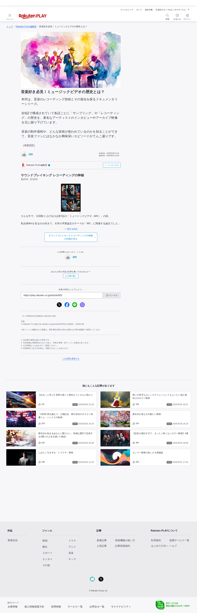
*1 (80, 213)
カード (139, 9)
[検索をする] (167, 16)
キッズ (72, 559)
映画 (44, 540)
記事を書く (71, 276)
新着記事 (102, 540)
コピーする (112, 295)
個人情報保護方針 (34, 606)
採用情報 (56, 606)
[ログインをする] (187, 16)
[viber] (82, 304)
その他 (46, 565)
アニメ (72, 546)
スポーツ (47, 553)
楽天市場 (149, 9)
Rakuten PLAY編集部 (26, 26)
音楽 (70, 553)
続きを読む (72, 229)
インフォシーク (126, 9)
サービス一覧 (75, 606)
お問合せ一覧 (96, 606)
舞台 (44, 546)
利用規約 (156, 540)
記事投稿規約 (122, 546)
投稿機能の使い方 (125, 540)
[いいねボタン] (24, 154)
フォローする (112, 165)
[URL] (62, 295)
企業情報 (13, 606)
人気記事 (102, 546)
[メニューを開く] (10, 16)
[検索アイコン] (167, 15)
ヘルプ (173, 546)
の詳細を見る (71, 237)
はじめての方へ (159, 546)
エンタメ (47, 559)
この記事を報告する (70, 358)
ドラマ (72, 540)
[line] (74, 304)
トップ (9, 26)
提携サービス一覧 (179, 540)
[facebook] (66, 304)
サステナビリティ (121, 606)
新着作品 (13, 540)
